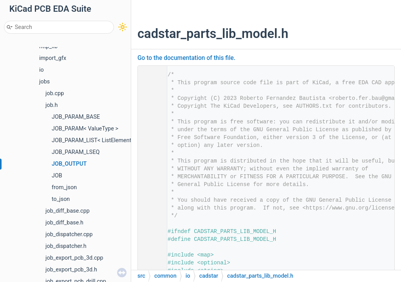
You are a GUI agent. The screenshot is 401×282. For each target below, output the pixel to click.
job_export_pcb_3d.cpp (74, 258)
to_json (61, 199)
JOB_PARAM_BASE (76, 117)
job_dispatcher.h (66, 246)
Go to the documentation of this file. (186, 57)
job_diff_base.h (64, 222)
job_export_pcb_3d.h (71, 269)
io (41, 70)
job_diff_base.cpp (67, 211)
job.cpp (54, 93)
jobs (44, 81)
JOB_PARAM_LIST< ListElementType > (100, 140)
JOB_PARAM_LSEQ (75, 152)
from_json (64, 187)
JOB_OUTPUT (69, 164)
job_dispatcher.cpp (68, 234)
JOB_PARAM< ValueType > (85, 128)
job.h (51, 105)
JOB (57, 175)
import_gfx (52, 58)
